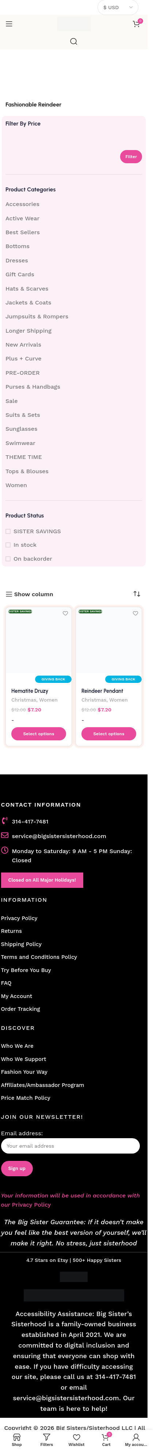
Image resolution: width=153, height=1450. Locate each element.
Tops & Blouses (27, 471)
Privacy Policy (19, 918)
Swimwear (20, 443)
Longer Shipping (28, 330)
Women (16, 485)
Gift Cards (19, 274)
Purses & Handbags (32, 386)
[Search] (73, 41)
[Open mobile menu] (9, 23)
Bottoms (17, 246)
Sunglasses (21, 428)
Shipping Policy (21, 944)
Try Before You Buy (26, 970)
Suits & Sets (22, 414)
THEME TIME (23, 456)
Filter (131, 156)
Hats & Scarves (26, 288)
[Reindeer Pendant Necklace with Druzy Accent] (109, 640)
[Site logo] (74, 23)
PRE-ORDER (22, 372)
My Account (16, 996)
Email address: (70, 1142)
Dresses (16, 260)
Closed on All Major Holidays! (42, 880)
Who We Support (23, 1059)
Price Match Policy (25, 1098)
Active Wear (22, 218)
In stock (25, 544)
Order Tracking (20, 1009)
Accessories (22, 204)
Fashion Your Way (24, 1072)
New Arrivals (23, 344)
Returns (11, 931)
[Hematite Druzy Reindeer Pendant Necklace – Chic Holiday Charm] (39, 640)
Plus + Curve (23, 358)
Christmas (23, 700)
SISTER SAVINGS (37, 531)
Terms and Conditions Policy (39, 957)
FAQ (6, 983)
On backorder (33, 558)
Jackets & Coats (28, 302)
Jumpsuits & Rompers (36, 316)
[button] (38, 733)
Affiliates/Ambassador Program (42, 1085)
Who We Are (17, 1046)
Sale (11, 400)
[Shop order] (136, 593)
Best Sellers (22, 232)
